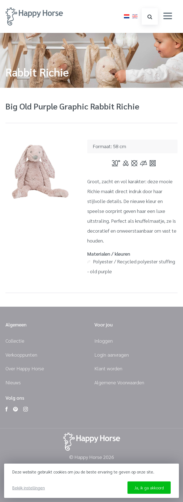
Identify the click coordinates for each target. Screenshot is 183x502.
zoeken (149, 17)
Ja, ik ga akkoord (149, 487)
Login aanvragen (111, 354)
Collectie (14, 340)
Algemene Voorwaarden (119, 382)
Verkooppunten (21, 354)
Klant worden (108, 368)
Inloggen (103, 340)
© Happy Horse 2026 (91, 457)
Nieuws (13, 382)
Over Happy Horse (24, 368)
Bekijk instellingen (28, 487)
